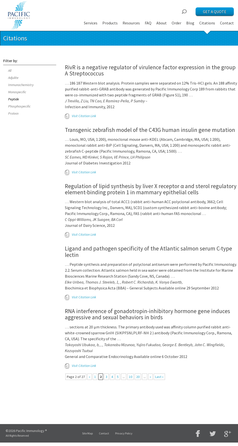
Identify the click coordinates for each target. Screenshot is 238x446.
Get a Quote (214, 11)
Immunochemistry (21, 85)
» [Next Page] (150, 377)
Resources (131, 22)
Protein (13, 113)
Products (110, 22)
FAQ (148, 22)
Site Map (87, 433)
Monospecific (17, 92)
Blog (190, 22)
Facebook (198, 433)
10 (130, 377)
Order (176, 22)
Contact (227, 22)
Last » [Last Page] (159, 377)
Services (90, 22)
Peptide (13, 99)
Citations (207, 22)
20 (138, 377)
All (9, 70)
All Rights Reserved (17, 435)
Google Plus (227, 434)
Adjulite (13, 77)
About (161, 22)
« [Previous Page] (89, 377)
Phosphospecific (19, 106)
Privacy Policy (123, 433)
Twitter (213, 433)
